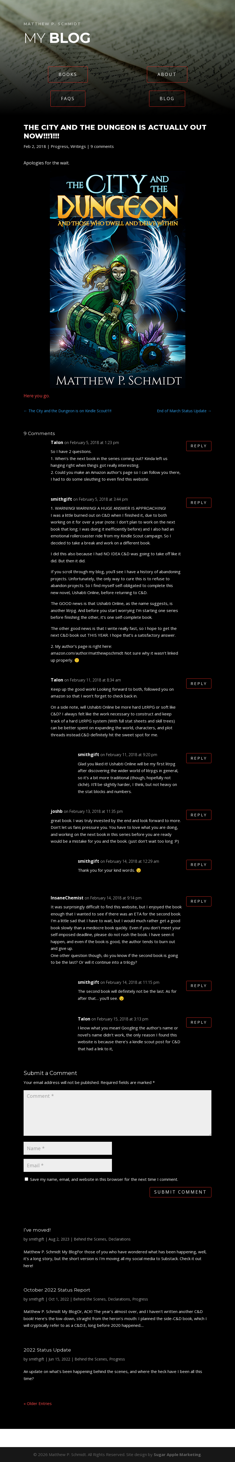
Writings (78, 146)
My (57, 37)
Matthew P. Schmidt (52, 23)
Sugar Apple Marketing (177, 1454)
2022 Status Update (47, 1350)
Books (68, 74)
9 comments (102, 146)
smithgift (61, 499)
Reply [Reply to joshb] (198, 815)
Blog (167, 99)
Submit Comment (180, 1192)
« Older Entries (38, 1403)
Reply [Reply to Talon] (198, 446)
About (167, 74)
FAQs (68, 99)
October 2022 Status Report (57, 1290)
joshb (57, 811)
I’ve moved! (37, 1230)
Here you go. (37, 396)
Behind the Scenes (90, 1239)
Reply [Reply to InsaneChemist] (198, 901)
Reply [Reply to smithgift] (198, 503)
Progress (59, 146)
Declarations (119, 1239)
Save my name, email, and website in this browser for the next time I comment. (104, 1179)
